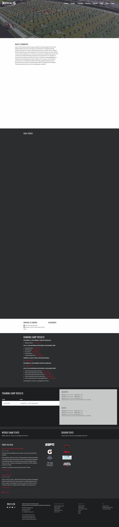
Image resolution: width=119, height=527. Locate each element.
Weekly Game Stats (58, 510)
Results (95, 3)
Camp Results (57, 508)
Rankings (88, 3)
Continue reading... (6, 470)
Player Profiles (57, 507)
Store (107, 3)
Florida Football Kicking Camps (28, 516)
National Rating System (59, 505)
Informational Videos (82, 508)
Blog (79, 511)
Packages (80, 3)
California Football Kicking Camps (29, 519)
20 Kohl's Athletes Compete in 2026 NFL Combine (12, 448)
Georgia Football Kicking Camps (29, 517)
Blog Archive (5, 492)
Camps (66, 3)
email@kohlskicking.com (28, 511)
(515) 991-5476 (26, 510)
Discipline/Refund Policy (108, 507)
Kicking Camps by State (7, 475)
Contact (80, 510)
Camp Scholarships (107, 508)
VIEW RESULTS (37, 343)
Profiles (73, 3)
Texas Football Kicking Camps (28, 514)
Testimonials (81, 507)
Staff (101, 3)
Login (112, 3)
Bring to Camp (106, 505)
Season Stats (57, 511)
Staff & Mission (81, 505)
